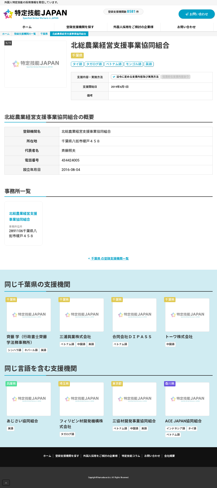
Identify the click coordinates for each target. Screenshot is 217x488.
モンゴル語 (133, 64)
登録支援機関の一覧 (25, 33)
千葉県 (44, 33)
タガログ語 (94, 64)
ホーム (5, 33)
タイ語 (77, 64)
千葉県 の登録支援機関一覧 (108, 258)
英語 (149, 64)
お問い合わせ (196, 14)
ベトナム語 (113, 64)
